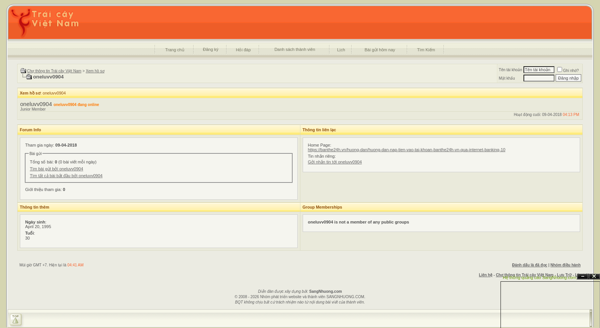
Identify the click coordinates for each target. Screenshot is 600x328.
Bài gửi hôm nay (380, 49)
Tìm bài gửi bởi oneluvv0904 (56, 168)
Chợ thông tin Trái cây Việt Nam (54, 71)
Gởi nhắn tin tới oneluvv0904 (335, 162)
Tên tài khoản (510, 70)
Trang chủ (174, 49)
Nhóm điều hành (566, 265)
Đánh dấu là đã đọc (529, 265)
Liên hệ (485, 275)
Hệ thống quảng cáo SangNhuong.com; (540, 277)
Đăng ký (210, 49)
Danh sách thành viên (294, 49)
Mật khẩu (507, 78)
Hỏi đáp (243, 49)
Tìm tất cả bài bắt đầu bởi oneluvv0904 (66, 175)
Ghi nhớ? (568, 71)
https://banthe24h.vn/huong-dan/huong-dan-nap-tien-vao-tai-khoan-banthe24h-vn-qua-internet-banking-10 (406, 149)
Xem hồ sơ (95, 71)
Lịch (341, 49)
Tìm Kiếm (426, 49)
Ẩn (583, 276)
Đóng (594, 276)
